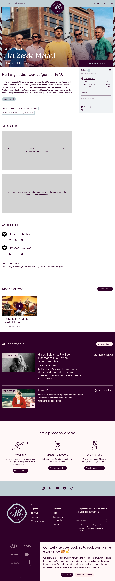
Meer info (97, 567)
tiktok (71, 488)
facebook (50, 488)
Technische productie (58, 519)
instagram (43, 488)
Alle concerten (105, 344)
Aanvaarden (66, 574)
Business (57, 508)
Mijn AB (96, 3)
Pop (5, 108)
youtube (57, 488)
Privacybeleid (24, 578)
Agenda (9, 3)
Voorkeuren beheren (84, 574)
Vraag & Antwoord (39, 521)
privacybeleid (83, 529)
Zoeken (112, 3)
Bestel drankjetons (94, 468)
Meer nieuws (105, 289)
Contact (56, 524)
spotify (64, 488)
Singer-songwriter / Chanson (18, 113)
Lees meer (9, 99)
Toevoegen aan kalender (92, 107)
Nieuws (34, 512)
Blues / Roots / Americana (24, 108)
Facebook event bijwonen (92, 110)
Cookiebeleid (35, 578)
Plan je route (20, 471)
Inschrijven (106, 520)
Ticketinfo (35, 517)
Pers (55, 512)
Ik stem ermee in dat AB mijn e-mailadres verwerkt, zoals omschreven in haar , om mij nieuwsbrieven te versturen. (91, 528)
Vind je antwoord (58, 468)
